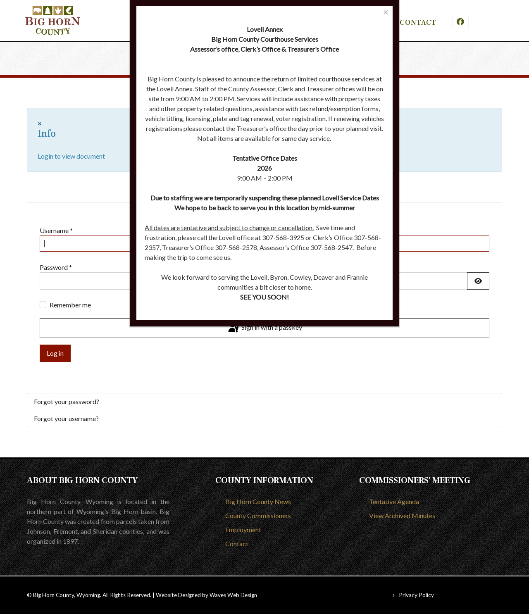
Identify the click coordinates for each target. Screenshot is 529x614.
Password (56, 267)
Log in (55, 353)
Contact (236, 543)
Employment (243, 529)
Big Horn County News (258, 501)
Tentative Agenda (394, 501)
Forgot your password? (66, 401)
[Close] (386, 12)
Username (56, 230)
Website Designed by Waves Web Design (206, 595)
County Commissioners (258, 515)
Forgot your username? (66, 418)
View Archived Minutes (402, 515)
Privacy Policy (416, 595)
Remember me (70, 305)
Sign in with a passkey (264, 328)
